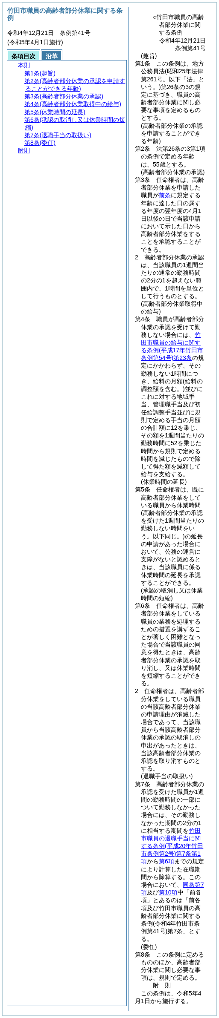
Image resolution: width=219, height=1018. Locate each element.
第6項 (166, 861)
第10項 (168, 892)
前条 (165, 195)
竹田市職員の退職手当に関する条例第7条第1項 (172, 846)
